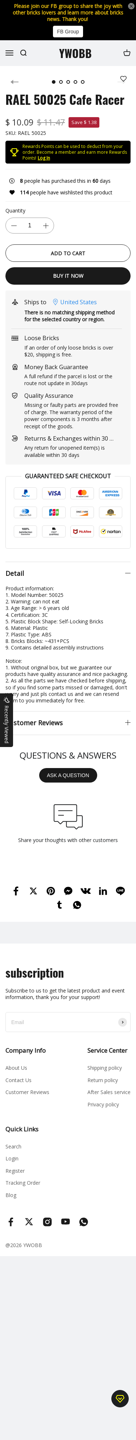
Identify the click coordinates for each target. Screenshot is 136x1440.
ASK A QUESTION (68, 775)
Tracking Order (22, 1182)
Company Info (25, 1050)
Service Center (107, 1050)
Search (13, 1146)
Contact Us (18, 1080)
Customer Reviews (27, 1092)
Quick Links (21, 1129)
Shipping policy (104, 1067)
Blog (10, 1195)
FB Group (68, 31)
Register (15, 1170)
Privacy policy (103, 1104)
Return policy (102, 1080)
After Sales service (109, 1092)
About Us (16, 1067)
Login (11, 1158)
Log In (44, 158)
